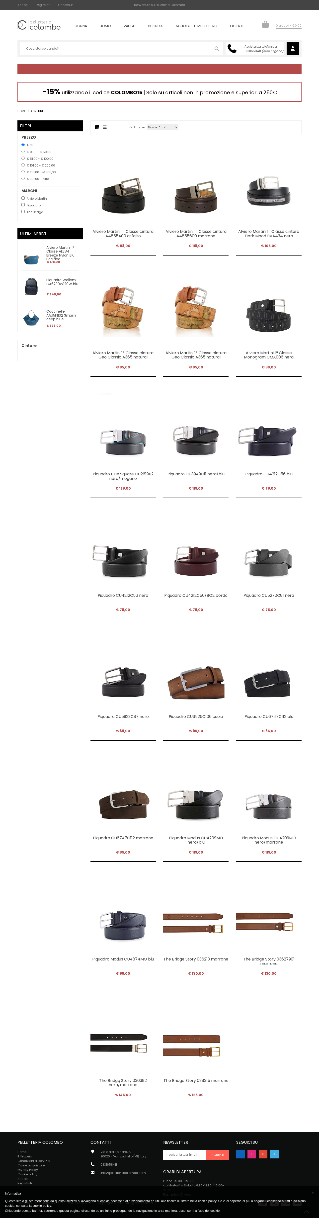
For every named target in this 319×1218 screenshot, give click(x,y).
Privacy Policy (27, 1170)
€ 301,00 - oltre (38, 179)
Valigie (130, 26)
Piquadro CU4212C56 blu (269, 474)
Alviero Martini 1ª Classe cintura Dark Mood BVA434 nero (268, 234)
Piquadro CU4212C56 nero (123, 595)
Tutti (30, 145)
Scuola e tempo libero (196, 26)
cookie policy (42, 1206)
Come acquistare (31, 1165)
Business (155, 26)
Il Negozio (24, 1156)
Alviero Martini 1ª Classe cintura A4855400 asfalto (123, 234)
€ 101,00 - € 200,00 (41, 165)
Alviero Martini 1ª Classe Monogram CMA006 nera (269, 355)
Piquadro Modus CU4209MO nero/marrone (269, 840)
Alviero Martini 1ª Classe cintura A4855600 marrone (196, 234)
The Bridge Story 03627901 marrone (269, 961)
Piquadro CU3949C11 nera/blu (196, 474)
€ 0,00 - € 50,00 (39, 152)
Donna (81, 26)
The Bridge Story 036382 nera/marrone (123, 1083)
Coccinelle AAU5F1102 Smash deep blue (61, 315)
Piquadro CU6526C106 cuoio (196, 716)
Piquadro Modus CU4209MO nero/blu (196, 840)
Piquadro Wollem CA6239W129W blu (62, 281)
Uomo (105, 26)
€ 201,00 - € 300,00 (41, 172)
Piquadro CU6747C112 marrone (123, 838)
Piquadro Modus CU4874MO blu (123, 959)
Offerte (237, 26)
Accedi (22, 5)
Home (21, 111)
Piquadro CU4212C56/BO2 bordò (196, 595)
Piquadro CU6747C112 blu (268, 716)
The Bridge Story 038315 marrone (196, 1080)
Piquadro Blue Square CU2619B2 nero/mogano (123, 476)
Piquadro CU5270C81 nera (268, 595)
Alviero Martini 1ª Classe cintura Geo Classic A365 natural (123, 355)
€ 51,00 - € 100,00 (40, 159)
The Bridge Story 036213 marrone (195, 959)
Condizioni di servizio (33, 1161)
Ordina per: (137, 127)
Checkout (65, 5)
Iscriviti (217, 1155)
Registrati (43, 5)
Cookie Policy (27, 1174)
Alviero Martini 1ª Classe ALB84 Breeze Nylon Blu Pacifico (60, 253)
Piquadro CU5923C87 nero (123, 716)
